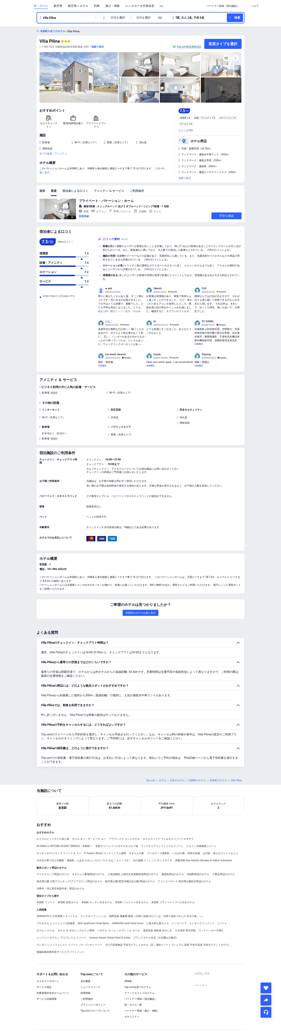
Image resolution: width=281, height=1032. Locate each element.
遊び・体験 (112, 6)
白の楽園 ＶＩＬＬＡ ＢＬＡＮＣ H (152, 860)
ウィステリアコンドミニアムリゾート (162, 846)
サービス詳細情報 (47, 998)
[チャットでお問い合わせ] (266, 1012)
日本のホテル (177, 780)
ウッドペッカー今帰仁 (211, 930)
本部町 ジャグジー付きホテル (131, 902)
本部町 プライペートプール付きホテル (173, 902)
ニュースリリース (90, 987)
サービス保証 (44, 987)
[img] (78, 77)
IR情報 (128, 981)
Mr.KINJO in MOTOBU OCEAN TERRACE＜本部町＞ (64, 846)
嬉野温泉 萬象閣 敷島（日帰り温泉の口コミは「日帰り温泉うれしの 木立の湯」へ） (156, 916)
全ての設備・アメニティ (53, 153)
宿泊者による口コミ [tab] (75, 191)
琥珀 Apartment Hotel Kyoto (93, 923)
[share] (266, 1000)
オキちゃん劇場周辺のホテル (88, 874)
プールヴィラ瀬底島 (158, 853)
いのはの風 (178, 853)
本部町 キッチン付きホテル (96, 902)
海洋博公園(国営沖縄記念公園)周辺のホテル (130, 881)
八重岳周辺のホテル (223, 874)
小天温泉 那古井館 (185, 930)
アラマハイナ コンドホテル (124, 838)
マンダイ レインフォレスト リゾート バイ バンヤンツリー (69, 944)
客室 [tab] (54, 191)
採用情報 (85, 993)
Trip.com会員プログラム (137, 987)
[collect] (266, 988)
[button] (162, 6)
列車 (97, 6)
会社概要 (85, 981)
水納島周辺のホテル (198, 874)
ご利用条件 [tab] (137, 191)
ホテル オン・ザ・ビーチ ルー (89, 838)
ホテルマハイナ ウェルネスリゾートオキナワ (168, 838)
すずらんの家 (136, 853)
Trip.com (150, 780)
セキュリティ (131, 1016)
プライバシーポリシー (93, 1004)
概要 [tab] (42, 191)
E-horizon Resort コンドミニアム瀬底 (105, 853)
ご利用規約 (86, 998)
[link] (222, 6)
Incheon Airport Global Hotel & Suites (109, 937)
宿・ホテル (41, 6)
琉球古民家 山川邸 (199, 853)
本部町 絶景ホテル (68, 902)
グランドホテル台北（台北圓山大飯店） (155, 937)
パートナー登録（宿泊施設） (140, 998)
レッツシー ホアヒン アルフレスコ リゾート (61, 937)
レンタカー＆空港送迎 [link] (139, 6)
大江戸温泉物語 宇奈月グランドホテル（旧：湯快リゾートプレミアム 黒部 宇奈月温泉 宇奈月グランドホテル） (168, 944)
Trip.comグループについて (95, 1010)
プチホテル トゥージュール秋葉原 (56, 923)
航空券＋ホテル (78, 6)
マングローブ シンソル (93, 916)
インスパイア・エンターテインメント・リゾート (199, 923)
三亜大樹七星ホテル (157, 923)
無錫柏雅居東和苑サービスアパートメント (60, 951)
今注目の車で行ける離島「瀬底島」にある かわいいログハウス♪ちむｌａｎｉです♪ (83, 860)
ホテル (162, 780)
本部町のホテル (218, 780)
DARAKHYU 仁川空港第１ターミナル (57, 916)
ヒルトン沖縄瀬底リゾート (201, 846)
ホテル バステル (46, 930)
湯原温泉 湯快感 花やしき (157, 930)
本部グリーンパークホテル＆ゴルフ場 (116, 846)
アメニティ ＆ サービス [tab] (109, 191)
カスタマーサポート (48, 981)
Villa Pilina (49, 41)
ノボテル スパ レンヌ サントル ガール (118, 930)
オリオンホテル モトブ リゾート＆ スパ (59, 853)
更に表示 (44, 172)
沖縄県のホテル (197, 780)
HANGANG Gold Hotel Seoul (127, 923)
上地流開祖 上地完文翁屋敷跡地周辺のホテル (133, 874)
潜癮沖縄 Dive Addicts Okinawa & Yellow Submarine (203, 860)
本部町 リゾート (46, 902)
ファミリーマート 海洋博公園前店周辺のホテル (184, 881)
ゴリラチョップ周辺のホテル (53, 874)
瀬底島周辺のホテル (172, 874)
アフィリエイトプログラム (139, 993)
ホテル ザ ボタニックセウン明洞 (76, 930)
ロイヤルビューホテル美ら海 (53, 838)
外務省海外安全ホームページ (53, 993)
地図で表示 (184, 178)
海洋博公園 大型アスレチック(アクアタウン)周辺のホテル (69, 881)
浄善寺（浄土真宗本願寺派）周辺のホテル (60, 888)
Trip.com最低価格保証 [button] (189, 46)
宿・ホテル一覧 (133, 1004)
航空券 (58, 6)
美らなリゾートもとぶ (225, 853)
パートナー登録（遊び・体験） (141, 1010)
